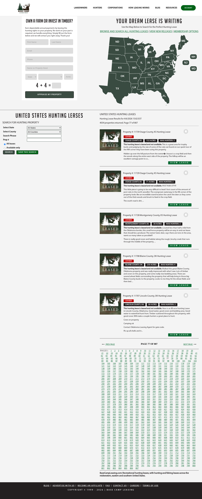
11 (150, 351)
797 (176, 466)
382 (137, 404)
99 (173, 361)
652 (125, 445)
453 (154, 415)
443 (193, 412)
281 (142, 389)
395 (114, 407)
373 (182, 402)
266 (154, 387)
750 (102, 461)
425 (188, 410)
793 (154, 466)
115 (165, 364)
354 (171, 399)
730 (182, 456)
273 (193, 387)
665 (102, 448)
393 (102, 407)
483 (131, 420)
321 (176, 394)
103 (195, 361)
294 (119, 392)
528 (193, 425)
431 (125, 412)
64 (107, 358)
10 (145, 351)
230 (142, 381)
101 (183, 361)
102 (189, 361)
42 (102, 356)
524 (171, 425)
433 (137, 412)
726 (159, 456)
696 (182, 450)
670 (131, 448)
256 (193, 384)
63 (102, 358)
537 (148, 427)
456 (171, 415)
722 (137, 456)
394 (108, 407)
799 (188, 466)
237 (182, 381)
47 (125, 356)
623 (154, 440)
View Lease (179, 163)
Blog (47, 486)
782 (188, 463)
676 (165, 448)
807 (137, 468)
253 (176, 384)
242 (114, 384)
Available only (12, 148)
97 (163, 361)
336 (165, 397)
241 (108, 384)
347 (131, 399)
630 (193, 440)
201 (171, 376)
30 (145, 353)
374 (188, 402)
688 (137, 450)
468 (142, 417)
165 (159, 371)
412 (114, 410)
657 (154, 445)
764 (182, 461)
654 (137, 445)
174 (114, 374)
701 (114, 453)
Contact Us (120, 486)
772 (131, 463)
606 (154, 438)
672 (142, 448)
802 (108, 468)
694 (171, 450)
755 (131, 461)
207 (108, 379)
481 (119, 420)
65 (112, 358)
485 (142, 420)
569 (137, 433)
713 (182, 453)
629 (188, 440)
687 (131, 450)
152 (182, 369)
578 (188, 433)
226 (119, 381)
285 (165, 389)
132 (165, 366)
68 (126, 358)
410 (102, 410)
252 (171, 384)
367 (148, 402)
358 (193, 399)
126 (131, 366)
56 (168, 356)
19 (187, 351)
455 (165, 415)
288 (182, 389)
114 (159, 364)
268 (165, 387)
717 (108, 456)
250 (159, 384)
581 (108, 435)
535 (137, 427)
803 (114, 468)
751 (108, 461)
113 (154, 364)
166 (165, 371)
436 (154, 412)
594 (182, 435)
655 (142, 445)
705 (137, 453)
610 (176, 438)
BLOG (157, 7)
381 (131, 404)
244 (125, 384)
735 (114, 458)
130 (154, 366)
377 (108, 404)
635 (125, 443)
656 (148, 445)
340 (188, 397)
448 (125, 415)
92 (140, 361)
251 (165, 384)
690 (148, 450)
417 (142, 410)
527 (188, 425)
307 (193, 392)
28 (135, 353)
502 (142, 422)
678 (176, 448)
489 (165, 420)
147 (154, 369)
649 (108, 445)
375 (193, 402)
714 (188, 453)
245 (131, 384)
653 (131, 445)
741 (148, 458)
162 (142, 371)
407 (182, 407)
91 (135, 361)
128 (142, 366)
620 (137, 440)
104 (102, 364)
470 (154, 417)
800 (193, 466)
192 (119, 376)
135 (182, 366)
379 (119, 404)
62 (196, 356)
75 (159, 358)
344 (114, 399)
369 (159, 402)
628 (182, 440)
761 (165, 461)
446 (114, 415)
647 (193, 443)
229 (137, 381)
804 (119, 468)
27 (131, 353)
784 (102, 466)
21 (102, 353)
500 (131, 422)
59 (182, 356)
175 (119, 374)
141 (119, 369)
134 (176, 366)
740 (142, 458)
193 (125, 376)
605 (148, 438)
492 (182, 420)
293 (114, 392)
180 (148, 374)
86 (112, 361)
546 (102, 430)
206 (102, 379)
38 (182, 353)
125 (125, 366)
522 (159, 425)
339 (182, 397)
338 (176, 397)
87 (117, 361)
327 (114, 397)
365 (137, 402)
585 (131, 435)
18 (183, 351)
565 (114, 433)
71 (140, 358)
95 (154, 361)
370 (165, 402)
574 (165, 433)
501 (137, 422)
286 (171, 389)
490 (171, 420)
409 (193, 407)
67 (121, 358)
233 (159, 381)
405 (171, 407)
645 (182, 443)
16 (173, 351)
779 (171, 463)
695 (176, 450)
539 (159, 427)
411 (108, 410)
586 (137, 435)
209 (119, 379)
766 (193, 461)
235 (171, 381)
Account (188, 7)
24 (117, 353)
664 (193, 445)
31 (149, 353)
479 (108, 420)
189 (102, 376)
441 (182, 412)
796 (171, 466)
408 (188, 407)
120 (193, 364)
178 (137, 374)
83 (196, 358)
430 (119, 412)
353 (165, 399)
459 (188, 415)
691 (154, 450)
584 (125, 435)
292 (108, 392)
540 (165, 427)
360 (108, 402)
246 (137, 384)
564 (108, 433)
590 (159, 435)
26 (126, 353)
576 (176, 433)
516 (125, 425)
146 (148, 369)
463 (114, 417)
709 (159, 453)
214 (148, 379)
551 (131, 430)
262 (131, 387)
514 (114, 425)
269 (171, 387)
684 (114, 450)
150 (171, 369)
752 (114, 461)
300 (154, 392)
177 (131, 374)
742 (154, 458)
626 (171, 440)
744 (165, 458)
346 (125, 399)
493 (188, 420)
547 (108, 430)
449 (131, 415)
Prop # (6, 140)
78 (172, 358)
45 (116, 356)
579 (193, 433)
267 (159, 387)
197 (148, 376)
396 (119, 407)
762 (171, 461)
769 (114, 463)
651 (119, 445)
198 (154, 376)
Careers (135, 486)
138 (102, 369)
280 (137, 389)
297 (137, 392)
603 (137, 438)
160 (131, 371)
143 (131, 369)
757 (142, 461)
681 (193, 448)
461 (102, 417)
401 (148, 407)
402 (154, 407)
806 (131, 468)
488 (159, 420)
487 (154, 420)
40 (192, 353)
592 (171, 435)
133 (171, 366)
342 (102, 399)
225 (114, 381)
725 (154, 456)
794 (159, 466)
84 (102, 361)
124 (119, 366)
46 (121, 356)
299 (148, 392)
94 (149, 361)
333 (148, 397)
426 (193, 410)
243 (119, 384)
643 (171, 443)
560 (182, 430)
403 (159, 407)
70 (135, 358)
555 (154, 430)
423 (176, 410)
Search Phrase (9, 136)
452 (148, 415)
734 (108, 458)
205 (193, 376)
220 (182, 379)
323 (188, 394)
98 (168, 361)
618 (125, 440)
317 (154, 394)
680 (188, 448)
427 (102, 412)
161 (137, 371)
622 (148, 440)
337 (171, 397)
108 (125, 364)
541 (171, 427)
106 (114, 364)
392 (193, 404)
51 (144, 356)
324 (193, 394)
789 (131, 466)
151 (176, 369)
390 (182, 404)
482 (125, 420)
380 (125, 404)
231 (148, 381)
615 (108, 440)
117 (176, 364)
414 (125, 410)
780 (176, 463)
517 (131, 425)
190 (108, 376)
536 (142, 427)
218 (171, 379)
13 (159, 351)
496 (108, 422)
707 (148, 453)
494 (193, 420)
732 (193, 456)
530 (108, 427)
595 (188, 435)
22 (107, 353)
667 (114, 448)
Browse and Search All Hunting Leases (124, 31)
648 (102, 445)
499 (125, 422)
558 (171, 430)
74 (154, 358)
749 (193, 458)
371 (171, 402)
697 (188, 450)
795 (165, 466)
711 (171, 453)
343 (108, 399)
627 (176, 440)
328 (119, 397)
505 (159, 422)
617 (119, 440)
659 (165, 445)
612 (188, 438)
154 (193, 369)
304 (176, 392)
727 (165, 456)
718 (114, 456)
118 (182, 364)
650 (114, 445)
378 (114, 404)
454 (159, 415)
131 (159, 366)
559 (176, 430)
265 (148, 387)
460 (193, 415)
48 (130, 356)
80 (182, 358)
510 (188, 422)
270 (176, 387)
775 (148, 463)
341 (193, 397)
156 (108, 371)
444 (102, 415)
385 (154, 404)
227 (125, 381)
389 (176, 404)
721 (131, 456)
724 (148, 456)
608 (165, 438)
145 (142, 369)
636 (131, 443)
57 (172, 356)
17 (178, 351)
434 (142, 412)
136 (188, 366)
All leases (9, 144)
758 (148, 461)
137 (193, 366)
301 (159, 392)
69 (131, 358)
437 (159, 412)
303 (171, 392)
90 (131, 361)
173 (108, 374)
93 (145, 361)
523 (165, 425)
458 (182, 415)
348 (137, 399)
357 (188, 399)
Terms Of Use (150, 486)
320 (171, 394)
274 (102, 389)
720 (125, 456)
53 (153, 356)
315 (142, 394)
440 (176, 412)
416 (137, 410)
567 (125, 433)
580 (102, 435)
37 (178, 353)
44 (111, 356)
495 (102, 422)
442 (188, 412)
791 (142, 466)
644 (176, 443)
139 (108, 369)
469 (148, 417)
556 (159, 430)
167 (171, 371)
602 (131, 438)
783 (193, 463)
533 (125, 427)
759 (154, 461)
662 (182, 445)
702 (119, 453)
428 (108, 412)
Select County (9, 132)
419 (154, 410)
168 (176, 371)
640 (154, 443)
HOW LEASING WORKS (139, 7)
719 (119, 456)
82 (191, 358)
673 (148, 448)
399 (137, 407)
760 (159, 461)
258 (108, 387)
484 (137, 420)
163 (148, 371)
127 (137, 366)
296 (131, 392)
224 (108, 381)
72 (145, 358)
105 (108, 364)
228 (131, 381)
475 (182, 417)
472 (165, 417)
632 (108, 443)
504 (154, 422)
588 (148, 435)
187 (188, 374)
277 (119, 389)
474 (176, 417)
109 (131, 364)
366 (142, 402)
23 (112, 353)
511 (193, 422)
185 (176, 374)
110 (137, 364)
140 (114, 369)
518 (137, 425)
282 (148, 389)
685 (119, 450)
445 (108, 415)
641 (159, 443)
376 (102, 404)
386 (159, 404)
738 (131, 458)
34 (163, 353)
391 (188, 404)
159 (125, 371)
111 (142, 364)
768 (108, 463)
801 (102, 468)
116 (171, 364)
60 (186, 356)
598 (108, 438)
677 (171, 448)
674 (154, 448)
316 (148, 394)
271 (182, 387)
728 (171, 456)
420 (159, 410)
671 (137, 448)
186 (182, 374)
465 (125, 417)
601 (125, 438)
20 (192, 351)
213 (142, 379)
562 (193, 430)
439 (171, 412)
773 (137, 463)
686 (125, 450)
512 (102, 425)
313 (131, 394)
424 (182, 410)
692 (159, 450)
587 (142, 435)
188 (193, 374)
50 (139, 356)
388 (171, 404)
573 (159, 433)
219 (176, 379)
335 (159, 397)
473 (171, 417)
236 (176, 381)
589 (154, 435)
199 (159, 376)
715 (193, 453)
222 (193, 379)
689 (142, 450)
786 (114, 466)
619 (131, 440)
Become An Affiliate (90, 486)
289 (188, 389)
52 (149, 356)
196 (142, 376)
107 (119, 364)
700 (108, 453)
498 (119, 422)
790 (137, 466)
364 (131, 402)
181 (154, 374)
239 (193, 381)
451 (142, 415)
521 (154, 425)
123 (114, 366)
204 (188, 376)
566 (119, 433)
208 (114, 379)
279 (131, 389)
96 (159, 361)
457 (176, 415)
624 (159, 440)
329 (125, 397)
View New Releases (161, 31)
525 (176, 425)
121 (102, 366)
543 (182, 427)
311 (119, 394)
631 (102, 443)
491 (176, 420)
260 (119, 387)
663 (188, 445)
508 (176, 422)
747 (182, 458)
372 (176, 402)
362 (119, 402)
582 (114, 435)
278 (125, 389)
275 (108, 389)
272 (188, 387)
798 (182, 466)
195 (137, 376)
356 (182, 399)
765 (188, 461)
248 (148, 384)
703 (125, 453)
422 (171, 410)
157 (114, 371)
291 (102, 392)
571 (148, 433)
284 (159, 389)
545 (193, 427)
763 (176, 461)
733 (102, 458)
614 (102, 440)
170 (188, 371)
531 (114, 427)
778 (165, 463)
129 (148, 366)
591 (165, 435)
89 (126, 361)
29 (140, 353)
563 (102, 433)
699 (102, 453)
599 (114, 438)
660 (171, 445)
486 (148, 420)
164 (154, 371)
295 (125, 392)
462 (108, 417)
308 (102, 394)
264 (142, 387)
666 (108, 448)
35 (168, 353)
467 (137, 417)
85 (107, 361)
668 (119, 448)
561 (188, 430)
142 (125, 369)
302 (165, 392)
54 (158, 356)
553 (142, 430)
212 (137, 379)
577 (182, 433)
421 (165, 410)
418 (148, 410)
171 (193, 371)
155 (102, 371)
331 (137, 397)
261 (125, 387)
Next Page (190, 344)
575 (171, 433)
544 (188, 427)
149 (165, 369)
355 (176, 399)
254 (182, 384)
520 (148, 425)
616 (114, 440)
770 (119, 463)
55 (163, 356)
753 (119, 461)
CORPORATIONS (115, 7)
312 (125, 394)
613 (193, 438)
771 (125, 463)
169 (182, 371)
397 (125, 407)
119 (188, 364)
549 (119, 430)
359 (102, 402)
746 (176, 458)
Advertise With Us (64, 486)
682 (102, 450)
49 (135, 356)
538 (154, 427)
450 (137, 415)
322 (182, 394)
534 (131, 427)
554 (148, 430)
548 (114, 430)
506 (165, 422)
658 (159, 445)
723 (142, 456)
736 (119, 458)
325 (102, 397)
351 (154, 399)
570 (142, 433)
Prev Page (108, 344)
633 (114, 443)
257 (102, 387)
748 (188, 458)
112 (148, 364)
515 (119, 425)
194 (131, 376)
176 (125, 374)
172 (102, 374)
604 (142, 438)
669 (125, 448)
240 (102, 384)
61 (191, 356)
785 (108, 466)
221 (188, 379)
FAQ (108, 486)
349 (142, 399)
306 (188, 392)
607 (159, 438)
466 (131, 417)
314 (137, 394)
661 (176, 445)
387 (165, 404)
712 (176, 453)
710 (165, 453)
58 (177, 356)
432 (131, 412)
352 (159, 399)
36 (173, 353)
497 (114, 422)
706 (142, 453)
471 (159, 417)
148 (159, 369)
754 (125, 461)
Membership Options (186, 31)
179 (142, 374)
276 (114, 389)
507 (171, 422)
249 (154, 384)
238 (188, 381)
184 (171, 374)
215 (154, 379)
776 (154, 463)
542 (176, 427)
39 (187, 353)
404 (165, 407)
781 (182, 463)
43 (107, 356)
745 (171, 458)
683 (108, 450)
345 (119, 399)
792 (148, 466)
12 (154, 351)
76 (163, 358)
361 (114, 402)
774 (142, 463)
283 (154, 389)
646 (188, 443)
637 (137, 443)
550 (125, 430)
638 (142, 443)
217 (165, 379)
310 (114, 394)
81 (186, 358)
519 (142, 425)
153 (188, 369)
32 (154, 353)
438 (165, 412)
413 (119, 410)
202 (176, 376)
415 (131, 410)
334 (154, 397)
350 (148, 399)
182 (159, 374)
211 (131, 379)
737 (125, 458)
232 (154, 381)
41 (196, 353)
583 (119, 435)
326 (108, 397)
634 (119, 443)
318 (159, 394)
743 (159, 458)
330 (131, 397)
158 (119, 371)
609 (171, 438)
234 (165, 381)
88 (121, 361)
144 (137, 369)
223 (102, 381)
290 (193, 389)
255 (188, 384)
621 (142, 440)
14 (164, 351)
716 (102, 456)
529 (102, 427)
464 (119, 417)
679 (182, 448)
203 (182, 376)
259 (114, 387)
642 (165, 443)
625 (165, 440)
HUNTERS (97, 7)
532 (119, 427)
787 (119, 466)
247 (142, 384)
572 (154, 433)
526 (182, 425)
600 (119, 438)
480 (114, 420)
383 (142, 404)
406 (176, 407)
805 (125, 468)
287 (176, 389)
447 (119, 415)
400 (142, 407)
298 (142, 392)
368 (154, 402)
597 (102, 438)
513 (108, 425)
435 (148, 412)
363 (125, 402)
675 (159, 448)
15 (168, 351)
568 (131, 433)
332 (142, 397)
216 (159, 379)
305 (182, 392)
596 (193, 435)
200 (165, 376)
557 (165, 430)
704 (131, 453)
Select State (8, 128)
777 (159, 463)
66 (117, 358)
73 (149, 358)
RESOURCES (171, 7)
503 (148, 422)
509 (182, 422)
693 (165, 450)
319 (165, 394)
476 (188, 417)
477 (193, 417)
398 (131, 407)
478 (102, 420)
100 (178, 361)
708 (154, 453)
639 (148, 443)
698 (193, 450)
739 (137, 458)
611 (182, 438)
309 (108, 394)
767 (102, 463)
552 (137, 430)
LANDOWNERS (80, 7)
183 (165, 374)
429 (114, 412)
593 (176, 435)
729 (176, 456)
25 (121, 353)
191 (114, 376)
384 (148, 404)
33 (159, 353)
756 (137, 461)
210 (125, 379)
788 (125, 466)
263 (137, 387)
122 (108, 366)
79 (177, 358)
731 (188, 456)
